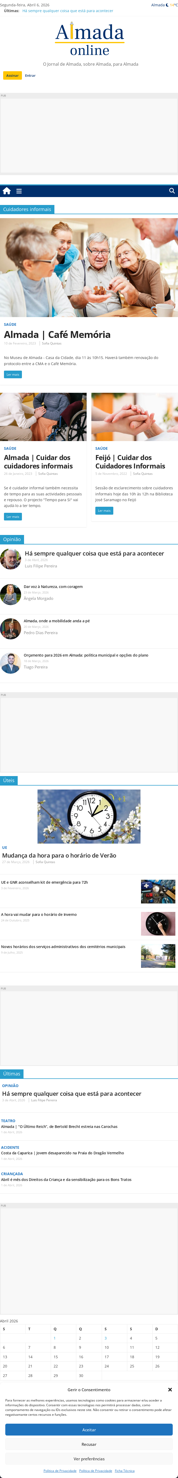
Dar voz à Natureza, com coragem (53, 586)
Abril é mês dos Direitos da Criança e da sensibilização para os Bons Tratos (66, 1179)
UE (4, 847)
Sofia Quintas (52, 343)
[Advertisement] (89, 136)
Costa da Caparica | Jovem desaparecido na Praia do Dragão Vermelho (62, 1152)
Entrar (30, 75)
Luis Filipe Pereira (41, 565)
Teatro (8, 1120)
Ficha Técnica (125, 1471)
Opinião (12, 539)
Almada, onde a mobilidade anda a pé (57, 620)
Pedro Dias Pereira (41, 632)
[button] (170, 1389)
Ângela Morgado (38, 598)
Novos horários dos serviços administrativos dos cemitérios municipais (63, 946)
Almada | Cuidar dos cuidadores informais (38, 462)
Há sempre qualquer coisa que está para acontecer (67, 10)
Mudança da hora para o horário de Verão (59, 855)
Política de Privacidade (60, 1471)
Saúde (10, 324)
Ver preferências (89, 1458)
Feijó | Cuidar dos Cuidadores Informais (130, 462)
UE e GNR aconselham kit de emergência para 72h (44, 882)
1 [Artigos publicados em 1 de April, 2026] (55, 1338)
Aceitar (89, 1429)
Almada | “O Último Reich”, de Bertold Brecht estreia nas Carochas (59, 1126)
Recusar (89, 1444)
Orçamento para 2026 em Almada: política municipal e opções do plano (86, 655)
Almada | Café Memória (57, 334)
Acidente (10, 1147)
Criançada (12, 1173)
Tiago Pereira (36, 666)
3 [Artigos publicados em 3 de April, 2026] (106, 1338)
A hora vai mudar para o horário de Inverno (39, 914)
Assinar (12, 75)
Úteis (9, 780)
